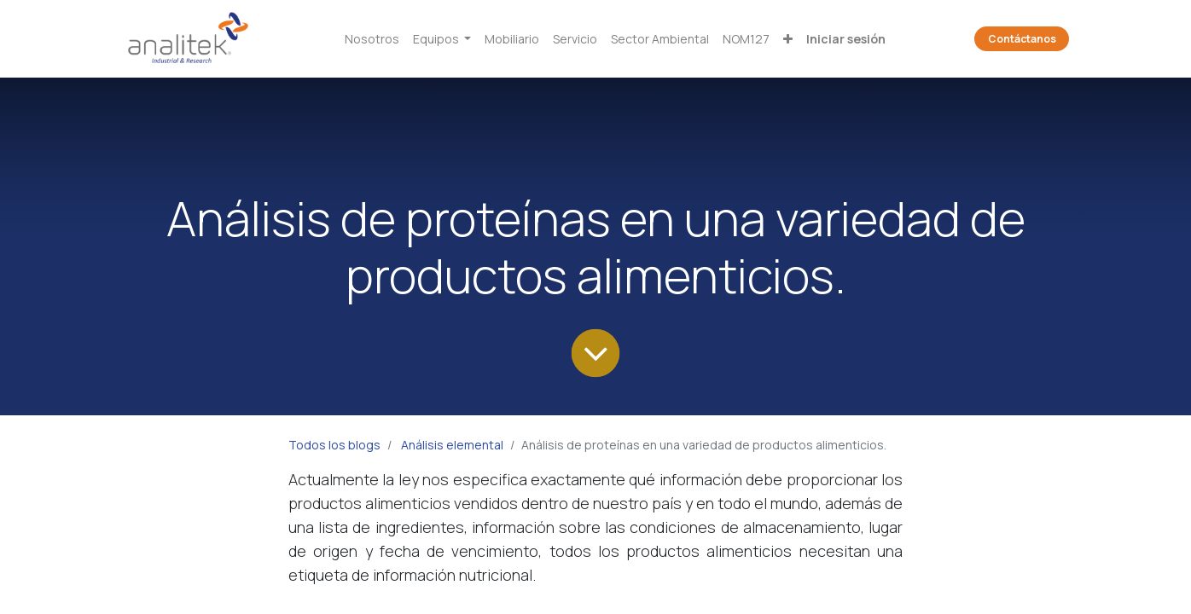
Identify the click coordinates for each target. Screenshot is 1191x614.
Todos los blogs (334, 445)
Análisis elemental (452, 445)
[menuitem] (372, 39)
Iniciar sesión (846, 39)
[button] (787, 39)
